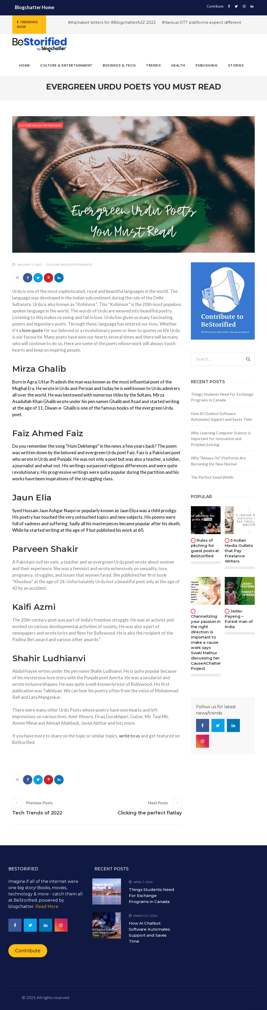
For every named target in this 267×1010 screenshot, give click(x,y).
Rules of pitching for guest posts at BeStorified (205, 548)
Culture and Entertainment (40, 125)
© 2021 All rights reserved (45, 997)
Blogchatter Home (34, 7)
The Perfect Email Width (212, 477)
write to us (129, 736)
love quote (32, 330)
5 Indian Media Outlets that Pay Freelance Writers (239, 551)
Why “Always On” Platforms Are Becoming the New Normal (218, 461)
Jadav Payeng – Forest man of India (239, 619)
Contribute (215, 6)
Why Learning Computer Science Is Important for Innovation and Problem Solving (221, 438)
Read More (46, 906)
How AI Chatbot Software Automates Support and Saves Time (221, 416)
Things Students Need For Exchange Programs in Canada (222, 397)
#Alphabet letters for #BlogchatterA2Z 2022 (112, 22)
